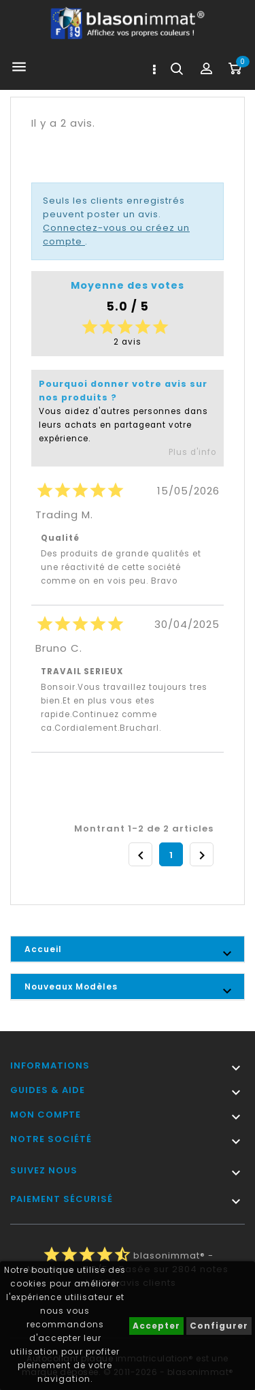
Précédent (141, 855)
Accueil (43, 949)
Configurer (219, 1325)
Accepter (156, 1325)
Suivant (202, 855)
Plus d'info (192, 452)
